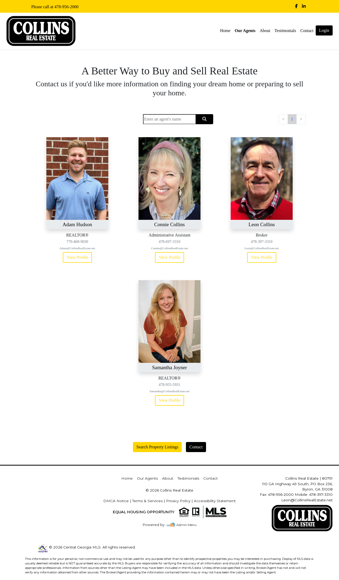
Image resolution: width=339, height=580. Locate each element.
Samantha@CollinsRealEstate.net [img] (169, 391)
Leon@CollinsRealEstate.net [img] (261, 248)
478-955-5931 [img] (169, 384)
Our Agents (245, 30)
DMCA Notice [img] (116, 501)
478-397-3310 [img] (262, 241)
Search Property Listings (157, 447)
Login (324, 30)
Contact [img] (307, 30)
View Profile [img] (77, 257)
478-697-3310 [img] (169, 241)
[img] (296, 6)
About (265, 30)
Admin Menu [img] (186, 525)
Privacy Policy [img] (178, 501)
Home (225, 30)
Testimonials (285, 30)
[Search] (169, 119)
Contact (196, 447)
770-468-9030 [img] (77, 241)
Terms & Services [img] (147, 501)
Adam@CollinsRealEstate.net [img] (77, 248)
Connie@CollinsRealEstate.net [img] (169, 248)
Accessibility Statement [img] (215, 501)
